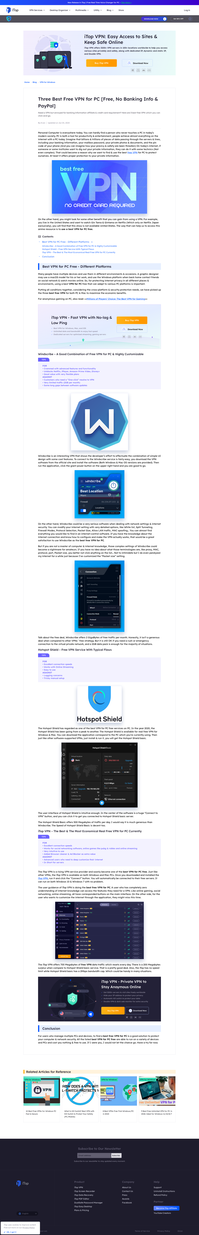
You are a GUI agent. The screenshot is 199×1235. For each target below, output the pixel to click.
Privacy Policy (163, 1231)
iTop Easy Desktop (83, 1206)
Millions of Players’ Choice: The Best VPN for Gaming (116, 298)
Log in (187, 10)
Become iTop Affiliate (166, 1208)
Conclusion (48, 256)
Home (27, 82)
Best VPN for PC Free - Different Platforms (67, 241)
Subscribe (116, 1155)
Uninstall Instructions (164, 1191)
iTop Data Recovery (83, 1195)
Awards (125, 1199)
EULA (180, 1231)
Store (121, 10)
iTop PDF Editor (81, 1199)
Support (158, 1187)
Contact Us (127, 1191)
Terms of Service (142, 1231)
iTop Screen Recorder (84, 1191)
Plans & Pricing (81, 1210)
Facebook (127, 1202)
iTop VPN (43, 878)
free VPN (132, 152)
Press (124, 1195)
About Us (126, 1187)
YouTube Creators (162, 1213)
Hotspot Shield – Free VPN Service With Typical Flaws (68, 249)
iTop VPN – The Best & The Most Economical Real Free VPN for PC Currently (78, 252)
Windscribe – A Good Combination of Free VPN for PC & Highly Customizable (79, 246)
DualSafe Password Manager (88, 1202)
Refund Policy (160, 1195)
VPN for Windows (47, 82)
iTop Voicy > (126, 2)
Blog (35, 82)
